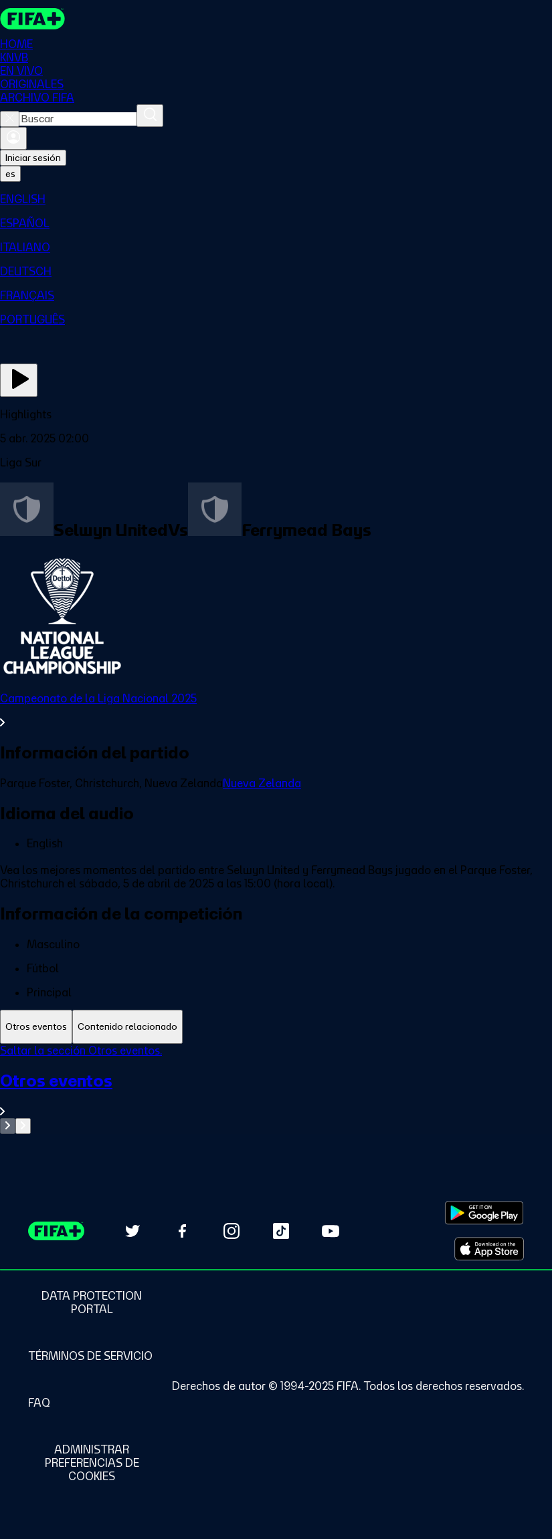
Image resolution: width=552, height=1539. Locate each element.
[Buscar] (149, 115)
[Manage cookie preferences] (91, 1462)
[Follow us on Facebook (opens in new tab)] (182, 1231)
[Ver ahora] (18, 380)
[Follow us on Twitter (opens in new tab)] (132, 1231)
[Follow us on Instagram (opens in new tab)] (231, 1231)
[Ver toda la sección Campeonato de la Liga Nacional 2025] (276, 710)
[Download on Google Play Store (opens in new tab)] (484, 1213)
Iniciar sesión (33, 158)
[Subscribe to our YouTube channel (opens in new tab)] (330, 1231)
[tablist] (276, 1027)
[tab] (36, 1027)
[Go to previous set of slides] (7, 1126)
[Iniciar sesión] (13, 138)
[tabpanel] (276, 1089)
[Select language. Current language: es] (10, 174)
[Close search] (9, 119)
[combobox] (77, 119)
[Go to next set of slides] (23, 1126)
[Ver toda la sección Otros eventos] (276, 1094)
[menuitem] (276, 199)
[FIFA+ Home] (32, 18)
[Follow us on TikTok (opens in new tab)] (281, 1231)
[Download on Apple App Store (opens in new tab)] (489, 1249)
